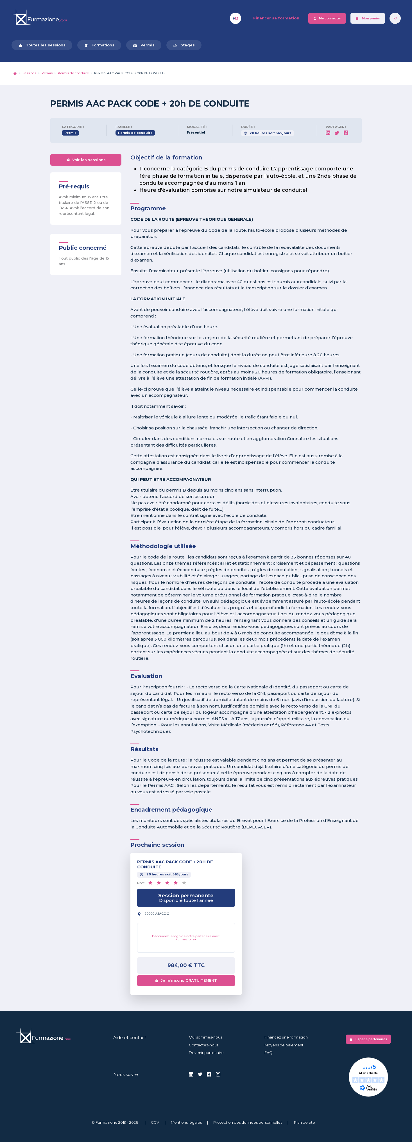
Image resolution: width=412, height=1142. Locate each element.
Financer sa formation (276, 18)
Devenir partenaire (206, 1052)
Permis (144, 45)
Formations (99, 45)
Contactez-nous (203, 1045)
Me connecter (327, 18)
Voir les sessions (86, 159)
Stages (184, 45)
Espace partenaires (368, 1039)
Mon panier (367, 18)
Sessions (29, 73)
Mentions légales (186, 1122)
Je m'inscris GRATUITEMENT (186, 980)
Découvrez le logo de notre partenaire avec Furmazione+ (186, 937)
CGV (155, 1122)
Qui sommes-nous (205, 1037)
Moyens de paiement (284, 1045)
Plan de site (304, 1122)
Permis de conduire (73, 73)
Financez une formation (286, 1037)
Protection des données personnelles (247, 1122)
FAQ (268, 1052)
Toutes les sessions (41, 45)
